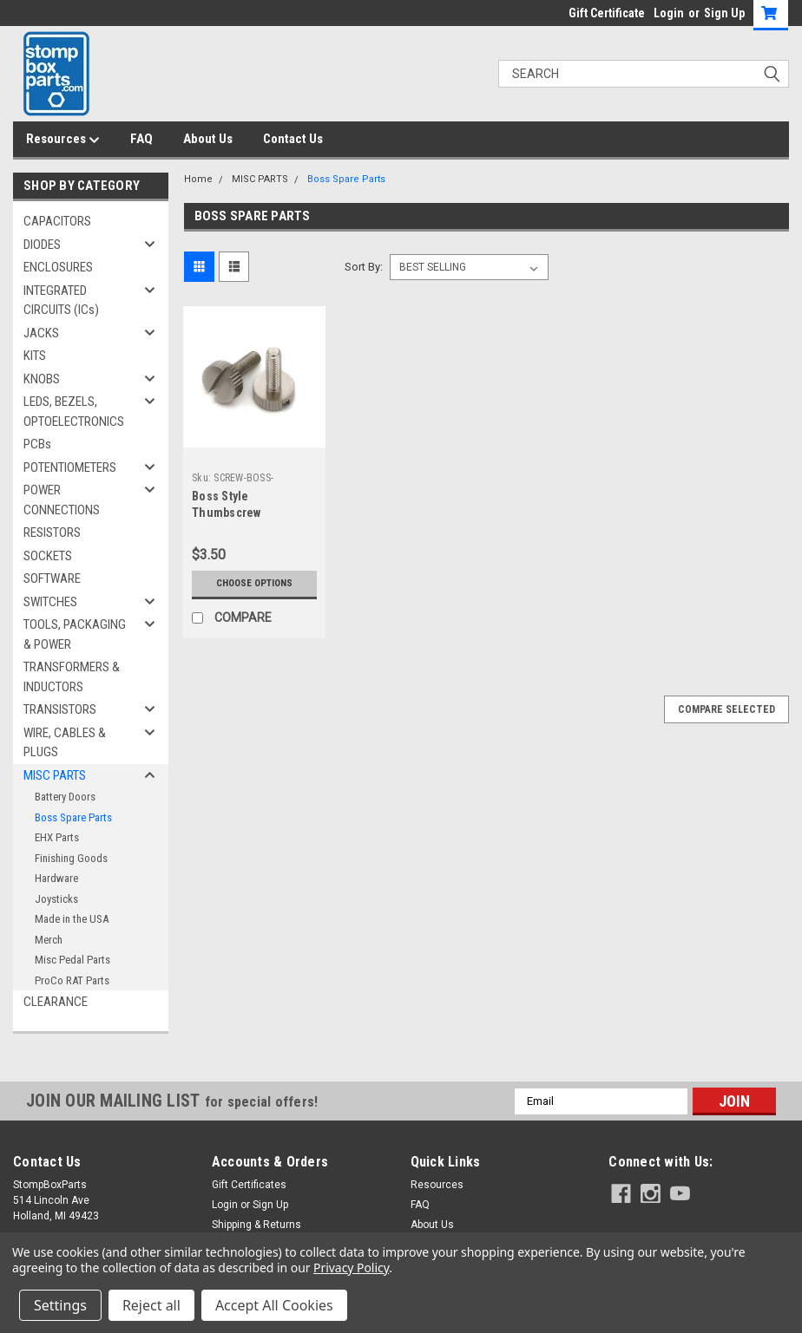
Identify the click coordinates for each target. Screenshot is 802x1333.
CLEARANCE (55, 1002)
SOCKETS (47, 556)
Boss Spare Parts (73, 817)
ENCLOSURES (58, 267)
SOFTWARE (52, 578)
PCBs (37, 444)
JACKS (41, 333)
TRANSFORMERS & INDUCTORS (71, 677)
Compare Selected (726, 709)
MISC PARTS (54, 775)
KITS (34, 355)
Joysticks (56, 898)
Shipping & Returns (256, 1225)
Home (198, 179)
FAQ (141, 139)
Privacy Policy (351, 1267)
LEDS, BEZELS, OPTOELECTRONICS (73, 411)
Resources (63, 139)
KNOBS (41, 379)
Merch (48, 939)
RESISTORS (52, 532)
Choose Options (254, 583)
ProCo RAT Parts (72, 980)
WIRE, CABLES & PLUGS (64, 743)
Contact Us (293, 139)
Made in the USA (71, 918)
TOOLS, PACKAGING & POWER (74, 634)
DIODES (42, 244)
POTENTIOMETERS (69, 467)
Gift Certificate (607, 13)
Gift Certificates (249, 1185)
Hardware (56, 878)
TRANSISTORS (59, 709)
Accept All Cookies (274, 1305)
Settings (60, 1305)
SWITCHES (50, 602)
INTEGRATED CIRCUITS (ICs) (61, 300)
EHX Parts (57, 837)
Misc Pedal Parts (72, 959)
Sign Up (724, 13)
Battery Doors (65, 796)
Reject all (151, 1305)
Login (669, 13)
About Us (208, 139)
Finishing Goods (71, 858)
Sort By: (364, 266)
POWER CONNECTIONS (61, 500)
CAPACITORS (57, 221)
